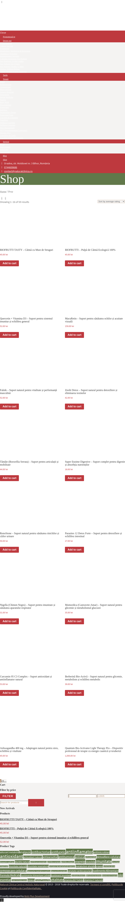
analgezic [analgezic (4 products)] (25, 852)
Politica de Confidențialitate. (26, 888)
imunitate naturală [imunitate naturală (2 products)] (18, 866)
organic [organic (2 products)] (99, 866)
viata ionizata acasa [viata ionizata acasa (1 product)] (19, 880)
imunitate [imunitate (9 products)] (104, 861)
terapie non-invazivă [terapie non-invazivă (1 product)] (110, 876)
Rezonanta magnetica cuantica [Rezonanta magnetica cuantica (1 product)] (39, 871)
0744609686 (10, 167)
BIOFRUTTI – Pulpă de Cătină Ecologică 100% (90, 249)
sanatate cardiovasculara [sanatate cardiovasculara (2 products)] (80, 870)
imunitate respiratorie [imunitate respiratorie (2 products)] (38, 866)
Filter (8, 796)
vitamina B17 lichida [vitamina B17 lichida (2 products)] (73, 880)
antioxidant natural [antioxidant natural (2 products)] (32, 857)
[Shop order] (111, 201)
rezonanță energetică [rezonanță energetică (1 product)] (59, 871)
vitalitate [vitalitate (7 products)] (57, 879)
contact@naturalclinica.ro (18, 171)
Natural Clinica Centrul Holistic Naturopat (22, 884)
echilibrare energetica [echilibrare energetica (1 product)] (38, 862)
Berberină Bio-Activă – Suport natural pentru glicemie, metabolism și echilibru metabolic (93, 678)
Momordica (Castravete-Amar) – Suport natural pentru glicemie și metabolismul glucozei (93, 606)
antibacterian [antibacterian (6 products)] (41, 852)
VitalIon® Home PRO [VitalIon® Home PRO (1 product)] (42, 880)
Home (3, 191)
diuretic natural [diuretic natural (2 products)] (22, 861)
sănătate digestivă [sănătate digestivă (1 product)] (78, 876)
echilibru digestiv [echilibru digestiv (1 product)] (67, 862)
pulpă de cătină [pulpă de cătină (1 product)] (109, 866)
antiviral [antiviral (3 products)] (80, 857)
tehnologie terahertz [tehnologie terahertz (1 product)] (94, 876)
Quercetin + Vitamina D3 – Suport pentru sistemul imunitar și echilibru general (26, 320)
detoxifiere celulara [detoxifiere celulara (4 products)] (108, 857)
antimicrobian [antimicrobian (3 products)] (101, 852)
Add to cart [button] (9, 263)
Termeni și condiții (100, 884)
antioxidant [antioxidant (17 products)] (11, 856)
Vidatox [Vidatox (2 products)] (31, 880)
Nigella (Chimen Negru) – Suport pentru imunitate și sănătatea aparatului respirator (27, 606)
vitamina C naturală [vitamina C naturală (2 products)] (93, 880)
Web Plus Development (36, 896)
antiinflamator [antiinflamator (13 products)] (79, 851)
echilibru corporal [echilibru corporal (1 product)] (54, 862)
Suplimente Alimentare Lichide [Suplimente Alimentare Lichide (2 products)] (36, 875)
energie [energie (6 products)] (80, 861)
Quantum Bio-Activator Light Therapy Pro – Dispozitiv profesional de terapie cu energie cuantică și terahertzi (94, 749)
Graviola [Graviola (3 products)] (90, 861)
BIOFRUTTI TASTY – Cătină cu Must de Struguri (26, 249)
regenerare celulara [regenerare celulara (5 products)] (13, 870)
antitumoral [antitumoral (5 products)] (66, 857)
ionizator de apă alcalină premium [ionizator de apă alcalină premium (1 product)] (62, 866)
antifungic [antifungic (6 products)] (58, 852)
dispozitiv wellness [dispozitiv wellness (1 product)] (7, 862)
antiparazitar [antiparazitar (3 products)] (50, 857)
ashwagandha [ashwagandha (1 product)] (90, 857)
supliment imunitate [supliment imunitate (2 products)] (61, 875)
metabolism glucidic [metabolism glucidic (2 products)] (85, 866)
